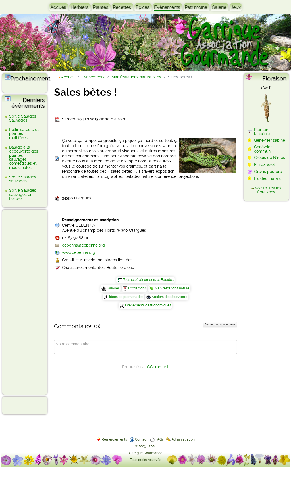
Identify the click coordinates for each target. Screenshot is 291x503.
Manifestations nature (172, 288)
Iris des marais (267, 178)
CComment (158, 366)
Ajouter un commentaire (220, 324)
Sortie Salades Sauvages (22, 118)
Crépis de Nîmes (269, 157)
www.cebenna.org (78, 252)
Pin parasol (264, 164)
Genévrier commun (263, 149)
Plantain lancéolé (262, 131)
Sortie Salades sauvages (22, 179)
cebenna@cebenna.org (83, 245)
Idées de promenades (126, 297)
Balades (113, 288)
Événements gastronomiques (148, 305)
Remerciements (114, 439)
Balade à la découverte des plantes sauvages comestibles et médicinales (23, 157)
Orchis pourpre (268, 171)
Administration (183, 439)
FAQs (159, 439)
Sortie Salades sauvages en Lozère (22, 194)
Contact (141, 439)
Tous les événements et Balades (148, 280)
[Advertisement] (27, 301)
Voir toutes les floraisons (268, 190)
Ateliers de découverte (169, 297)
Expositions (137, 288)
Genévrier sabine (269, 140)
